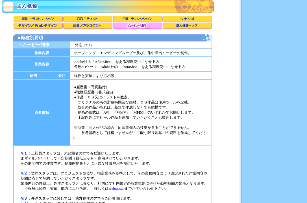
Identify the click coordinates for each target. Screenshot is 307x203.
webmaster (117, 188)
